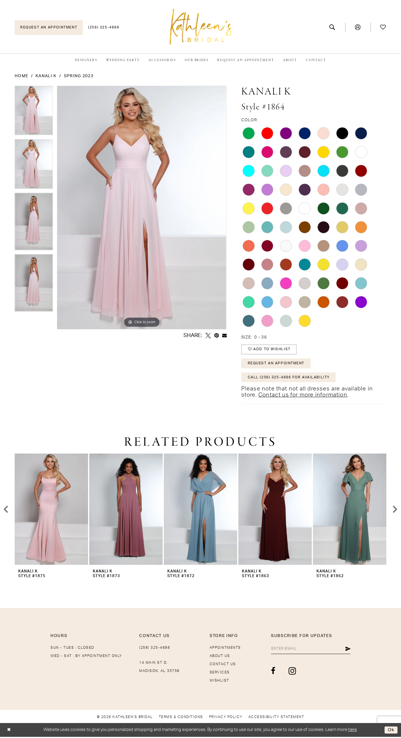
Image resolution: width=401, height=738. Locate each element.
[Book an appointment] (49, 27)
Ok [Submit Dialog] (391, 731)
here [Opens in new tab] (352, 731)
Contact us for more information (302, 396)
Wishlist (219, 681)
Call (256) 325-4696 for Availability (289, 378)
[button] (358, 27)
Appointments (225, 649)
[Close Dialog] (9, 731)
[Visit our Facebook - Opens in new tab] (271, 672)
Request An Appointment (276, 364)
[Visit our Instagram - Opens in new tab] (290, 672)
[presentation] (51, 510)
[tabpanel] (34, 112)
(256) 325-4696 (154, 649)
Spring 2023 (78, 76)
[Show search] (332, 27)
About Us (220, 657)
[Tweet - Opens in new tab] (208, 335)
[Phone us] (103, 28)
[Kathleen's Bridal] (200, 27)
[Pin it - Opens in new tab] (216, 335)
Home (21, 76)
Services (220, 673)
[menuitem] (49, 27)
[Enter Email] (310, 650)
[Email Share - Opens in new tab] (224, 335)
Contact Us (223, 665)
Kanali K (46, 76)
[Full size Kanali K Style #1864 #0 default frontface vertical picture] (141, 207)
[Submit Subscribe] (348, 650)
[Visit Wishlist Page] (383, 27)
